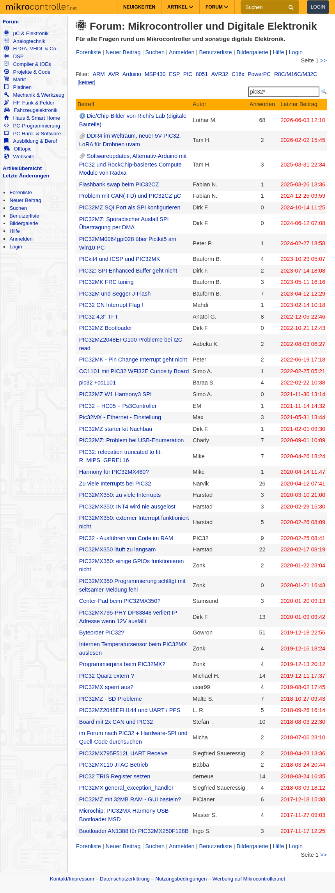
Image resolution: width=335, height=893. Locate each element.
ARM (99, 74)
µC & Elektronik (26, 33)
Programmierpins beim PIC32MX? (122, 664)
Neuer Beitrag (25, 200)
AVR (113, 74)
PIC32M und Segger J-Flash (115, 294)
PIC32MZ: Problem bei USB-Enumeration (131, 440)
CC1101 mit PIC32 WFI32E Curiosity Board (134, 371)
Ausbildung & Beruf (30, 141)
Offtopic (17, 149)
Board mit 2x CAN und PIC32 (116, 722)
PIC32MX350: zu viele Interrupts (120, 495)
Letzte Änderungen (26, 176)
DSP (13, 56)
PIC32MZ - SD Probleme (110, 699)
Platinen (18, 87)
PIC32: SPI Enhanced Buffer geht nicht (128, 271)
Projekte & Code (27, 72)
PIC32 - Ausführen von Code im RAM (126, 538)
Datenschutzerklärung (125, 879)
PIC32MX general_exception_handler (126, 788)
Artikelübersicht (22, 168)
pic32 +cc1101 (97, 382)
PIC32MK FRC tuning (106, 282)
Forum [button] (217, 7)
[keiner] (87, 82)
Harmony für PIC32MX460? (114, 472)
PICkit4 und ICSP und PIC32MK (119, 259)
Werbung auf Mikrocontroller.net (249, 879)
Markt (15, 79)
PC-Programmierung (32, 126)
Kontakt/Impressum (72, 879)
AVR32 (219, 74)
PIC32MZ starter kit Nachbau (115, 429)
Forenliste (20, 192)
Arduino (131, 74)
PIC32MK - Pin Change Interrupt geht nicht (133, 359)
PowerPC (259, 74)
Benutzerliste (24, 216)
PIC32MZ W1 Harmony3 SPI (115, 394)
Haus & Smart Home (32, 118)
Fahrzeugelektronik (30, 110)
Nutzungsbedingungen (181, 879)
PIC (187, 74)
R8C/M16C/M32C (295, 74)
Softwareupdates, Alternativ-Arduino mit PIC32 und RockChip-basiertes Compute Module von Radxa (133, 164)
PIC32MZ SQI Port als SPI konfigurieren (130, 207)
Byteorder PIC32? (101, 632)
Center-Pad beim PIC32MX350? (120, 601)
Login (318, 7)
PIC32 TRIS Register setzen (115, 776)
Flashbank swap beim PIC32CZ (119, 184)
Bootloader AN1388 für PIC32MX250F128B (134, 831)
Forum (11, 22)
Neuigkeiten (139, 7)
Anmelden (20, 239)
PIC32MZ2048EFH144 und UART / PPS (130, 710)
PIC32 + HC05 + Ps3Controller (118, 406)
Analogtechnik (24, 41)
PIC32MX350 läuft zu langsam (117, 549)
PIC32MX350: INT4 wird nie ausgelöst (127, 506)
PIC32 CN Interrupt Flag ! (111, 305)
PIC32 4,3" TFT (98, 317)
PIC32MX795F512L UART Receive (123, 753)
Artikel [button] (180, 7)
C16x (238, 74)
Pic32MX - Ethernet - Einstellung (120, 417)
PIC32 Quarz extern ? (106, 676)
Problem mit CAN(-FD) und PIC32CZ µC (130, 196)
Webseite (19, 156)
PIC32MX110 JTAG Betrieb (113, 765)
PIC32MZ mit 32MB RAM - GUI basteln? (130, 799)
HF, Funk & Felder (29, 103)
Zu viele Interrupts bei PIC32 (115, 483)
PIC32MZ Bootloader (105, 328)
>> (323, 60)
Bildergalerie (23, 223)
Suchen (18, 208)
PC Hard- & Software (32, 133)
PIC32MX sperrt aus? (106, 687)
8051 (202, 74)
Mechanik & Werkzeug (34, 95)
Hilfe (14, 231)
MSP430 (155, 74)
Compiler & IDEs (27, 64)
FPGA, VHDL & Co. (30, 48)
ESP (174, 74)
